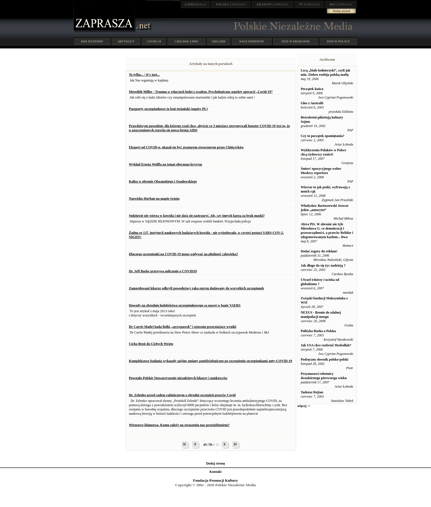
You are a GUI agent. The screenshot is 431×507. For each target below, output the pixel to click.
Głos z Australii (312, 103)
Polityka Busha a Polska (318, 331)
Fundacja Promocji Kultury (215, 480)
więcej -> (303, 406)
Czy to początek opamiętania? (323, 136)
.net (195, 4)
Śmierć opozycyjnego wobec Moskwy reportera (321, 171)
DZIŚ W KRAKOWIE (295, 41)
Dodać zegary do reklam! (319, 251)
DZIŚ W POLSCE (338, 41)
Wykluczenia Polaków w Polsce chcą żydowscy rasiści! (323, 152)
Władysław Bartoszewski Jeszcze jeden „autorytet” (324, 208)
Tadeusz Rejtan (312, 392)
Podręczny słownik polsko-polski (324, 359)
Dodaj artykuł (341, 11)
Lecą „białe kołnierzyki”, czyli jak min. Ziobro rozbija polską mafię (325, 72)
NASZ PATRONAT (251, 41)
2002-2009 (219, 41)
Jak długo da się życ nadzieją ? (323, 265)
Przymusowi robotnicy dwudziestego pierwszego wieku (324, 376)
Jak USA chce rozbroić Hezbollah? (326, 345)
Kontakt (215, 472)
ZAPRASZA (231, 4)
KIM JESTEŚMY (92, 41)
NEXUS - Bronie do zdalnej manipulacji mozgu (321, 314)
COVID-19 (154, 41)
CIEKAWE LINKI (186, 41)
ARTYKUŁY (126, 41)
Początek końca (312, 89)
